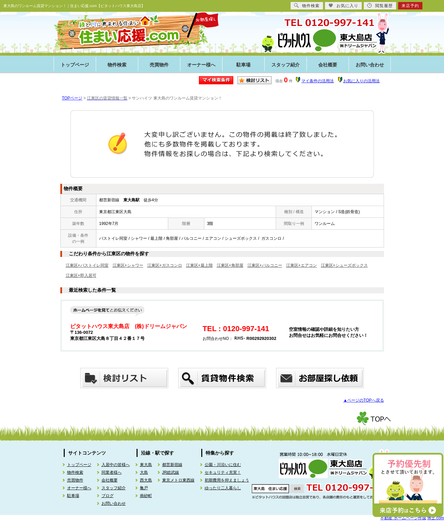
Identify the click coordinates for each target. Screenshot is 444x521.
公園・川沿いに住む (223, 464)
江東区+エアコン (301, 265)
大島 (144, 472)
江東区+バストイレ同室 (87, 265)
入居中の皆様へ (115, 464)
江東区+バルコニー (264, 265)
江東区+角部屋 (230, 265)
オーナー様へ (201, 64)
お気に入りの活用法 (361, 81)
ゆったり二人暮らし (223, 488)
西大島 (146, 480)
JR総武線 (170, 472)
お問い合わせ (370, 64)
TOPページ (72, 98)
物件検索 (117, 64)
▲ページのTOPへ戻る (363, 400)
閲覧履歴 (380, 5)
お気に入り (343, 5)
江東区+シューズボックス (344, 265)
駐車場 (243, 64)
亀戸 (144, 488)
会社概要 (327, 64)
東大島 (146, 464)
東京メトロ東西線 (178, 480)
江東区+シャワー (128, 265)
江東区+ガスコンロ (164, 265)
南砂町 (146, 495)
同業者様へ (111, 472)
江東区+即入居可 (81, 275)
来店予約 (410, 5)
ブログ (107, 495)
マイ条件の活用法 (317, 81)
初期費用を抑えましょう (227, 480)
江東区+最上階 (199, 265)
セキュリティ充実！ (223, 472)
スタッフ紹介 (285, 64)
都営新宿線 (172, 464)
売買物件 (159, 64)
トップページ (75, 64)
